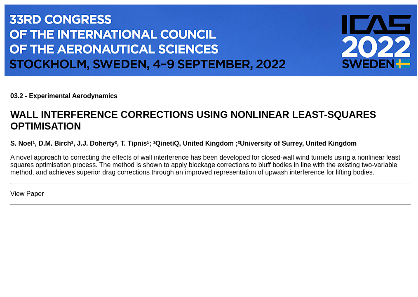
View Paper (27, 193)
